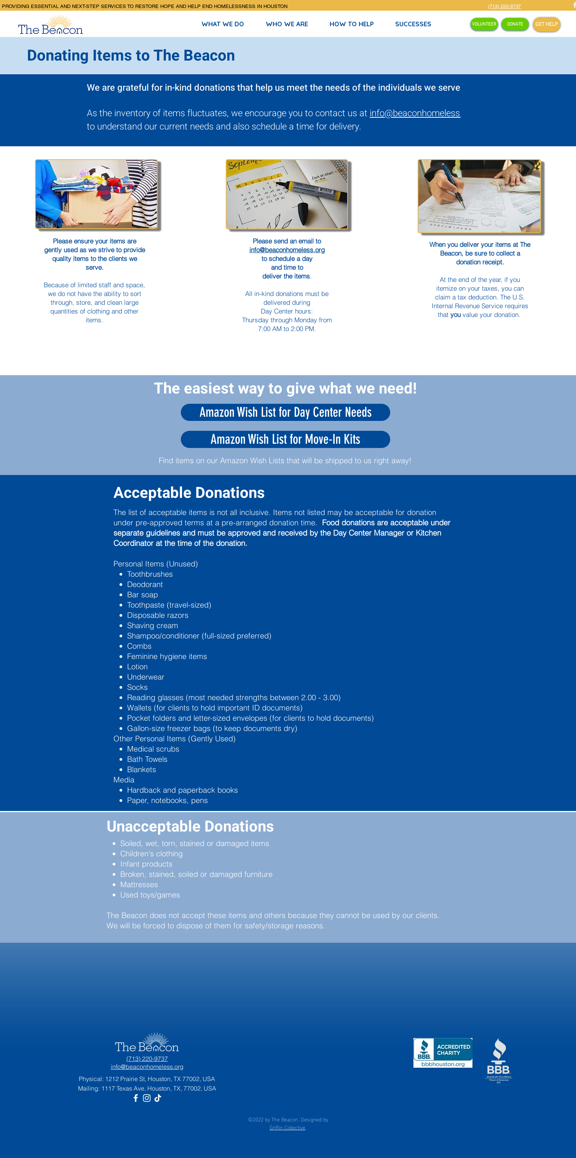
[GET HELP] (546, 24)
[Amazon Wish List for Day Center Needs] (285, 412)
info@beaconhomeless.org (422, 113)
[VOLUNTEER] (484, 24)
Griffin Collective (287, 1127)
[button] (352, 24)
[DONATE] (515, 24)
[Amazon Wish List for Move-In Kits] (285, 439)
